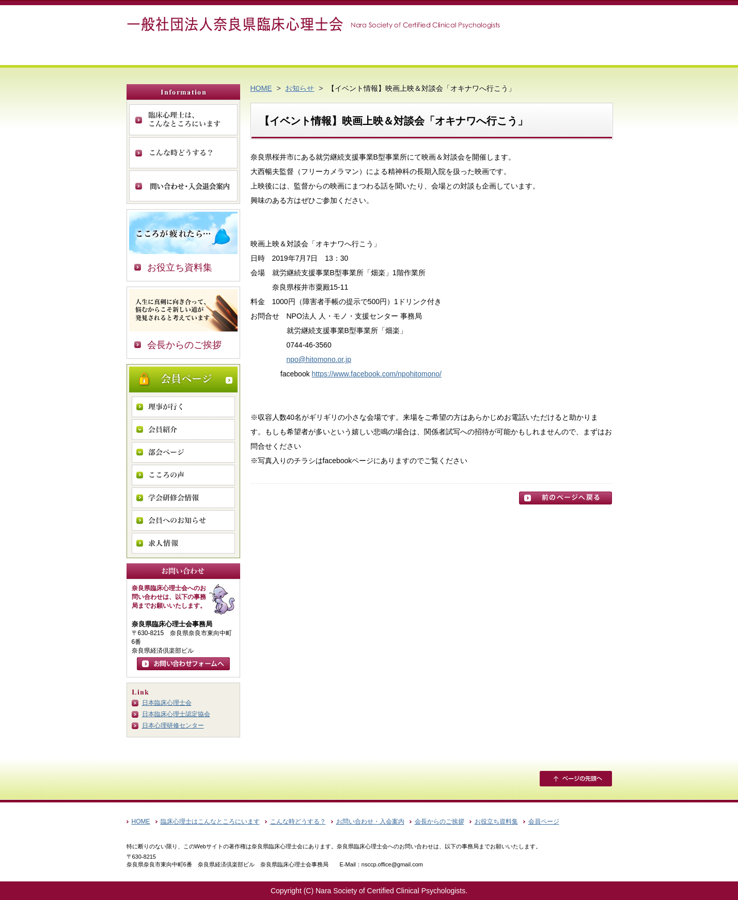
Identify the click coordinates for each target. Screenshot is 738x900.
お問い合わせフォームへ (183, 663)
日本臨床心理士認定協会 (176, 714)
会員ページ (183, 379)
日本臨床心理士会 (167, 702)
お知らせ (299, 88)
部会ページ (183, 452)
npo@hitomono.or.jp (319, 359)
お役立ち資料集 (179, 267)
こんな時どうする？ (183, 152)
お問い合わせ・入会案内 (183, 185)
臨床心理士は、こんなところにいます (183, 119)
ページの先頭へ (576, 778)
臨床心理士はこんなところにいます (210, 821)
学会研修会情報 (183, 497)
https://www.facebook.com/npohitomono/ (377, 374)
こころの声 (183, 475)
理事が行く (183, 407)
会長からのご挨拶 (184, 345)
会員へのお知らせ (183, 520)
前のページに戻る (565, 498)
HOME (261, 88)
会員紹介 (183, 429)
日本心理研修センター (173, 725)
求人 (183, 543)
